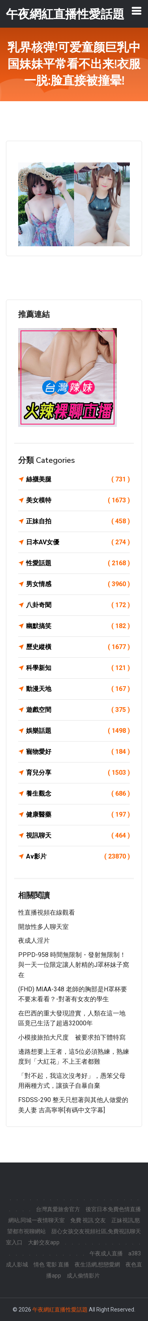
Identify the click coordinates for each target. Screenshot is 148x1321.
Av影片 (78, 856)
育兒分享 (78, 772)
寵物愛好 (78, 751)
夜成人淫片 (34, 940)
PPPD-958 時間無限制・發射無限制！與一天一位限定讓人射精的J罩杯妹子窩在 (73, 965)
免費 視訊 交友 (88, 1220)
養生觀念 (78, 793)
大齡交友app (44, 1242)
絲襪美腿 (78, 479)
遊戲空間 (78, 709)
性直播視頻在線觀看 (46, 912)
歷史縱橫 (78, 647)
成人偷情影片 (83, 1275)
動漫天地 (78, 688)
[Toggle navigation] (136, 10)
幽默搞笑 (78, 626)
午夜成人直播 (106, 1253)
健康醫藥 (78, 814)
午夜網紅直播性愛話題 (60, 1309)
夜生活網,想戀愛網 (97, 1264)
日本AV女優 (78, 542)
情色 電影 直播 (51, 1264)
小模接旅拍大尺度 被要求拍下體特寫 (72, 1037)
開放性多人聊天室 (43, 926)
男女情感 (78, 584)
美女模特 (78, 500)
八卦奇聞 (78, 605)
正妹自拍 (78, 521)
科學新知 (78, 668)
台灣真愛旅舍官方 (58, 1209)
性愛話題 (78, 563)
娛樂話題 (78, 730)
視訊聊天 (78, 835)
